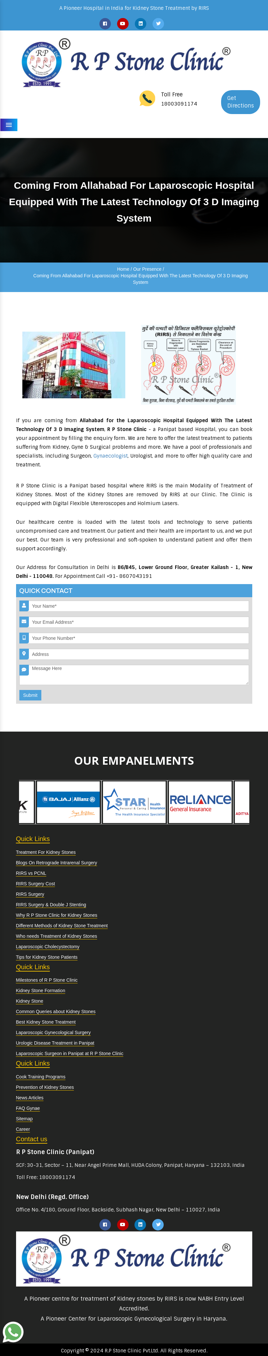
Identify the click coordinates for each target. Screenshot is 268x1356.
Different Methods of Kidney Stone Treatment (62, 925)
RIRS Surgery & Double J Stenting (51, 904)
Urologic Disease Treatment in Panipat (55, 1043)
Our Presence (147, 269)
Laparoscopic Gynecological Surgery (53, 1032)
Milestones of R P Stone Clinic (47, 980)
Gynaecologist (110, 456)
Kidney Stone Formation (40, 990)
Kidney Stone (29, 1001)
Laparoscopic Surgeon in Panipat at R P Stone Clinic (69, 1053)
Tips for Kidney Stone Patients (47, 957)
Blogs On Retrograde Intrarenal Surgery (56, 862)
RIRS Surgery (30, 894)
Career (23, 1129)
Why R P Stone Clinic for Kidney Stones (56, 915)
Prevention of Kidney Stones (45, 1087)
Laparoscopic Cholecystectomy (48, 946)
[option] (68, 802)
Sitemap (24, 1118)
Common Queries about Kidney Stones (56, 1011)
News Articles (30, 1097)
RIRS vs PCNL (31, 873)
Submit (30, 695)
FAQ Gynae (28, 1108)
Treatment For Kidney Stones (46, 852)
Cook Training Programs (41, 1076)
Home (123, 269)
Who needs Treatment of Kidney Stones (56, 936)
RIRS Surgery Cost (35, 883)
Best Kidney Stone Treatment (46, 1022)
